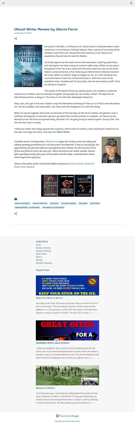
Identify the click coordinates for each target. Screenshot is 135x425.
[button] (15, 39)
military (83, 203)
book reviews (22, 203)
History (39, 257)
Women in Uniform (45, 388)
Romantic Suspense (44, 263)
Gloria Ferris (51, 141)
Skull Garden (27, 166)
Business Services (43, 247)
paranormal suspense (27, 207)
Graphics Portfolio (43, 251)
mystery (94, 203)
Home (38, 244)
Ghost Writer (40, 203)
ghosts (54, 203)
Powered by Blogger (67, 415)
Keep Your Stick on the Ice (49, 298)
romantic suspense (53, 207)
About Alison (41, 254)
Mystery (39, 260)
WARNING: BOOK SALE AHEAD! (52, 343)
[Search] (11, 3)
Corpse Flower (76, 163)
